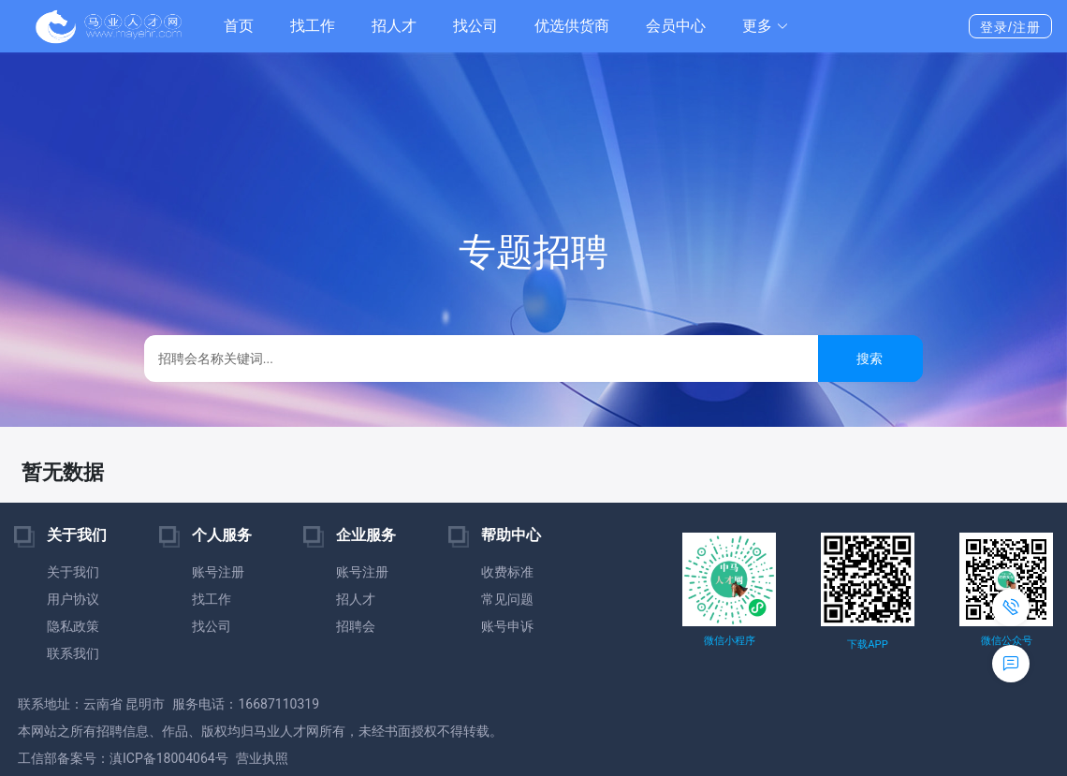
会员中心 (676, 26)
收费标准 (507, 571)
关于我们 (73, 571)
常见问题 (507, 599)
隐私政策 (73, 626)
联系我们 (73, 653)
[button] (765, 26)
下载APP (867, 644)
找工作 (312, 26)
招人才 (394, 26)
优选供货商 (571, 26)
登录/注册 (1010, 27)
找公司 (475, 26)
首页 (239, 26)
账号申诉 (507, 626)
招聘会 (355, 626)
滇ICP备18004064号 (169, 758)
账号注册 (218, 571)
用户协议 (73, 599)
